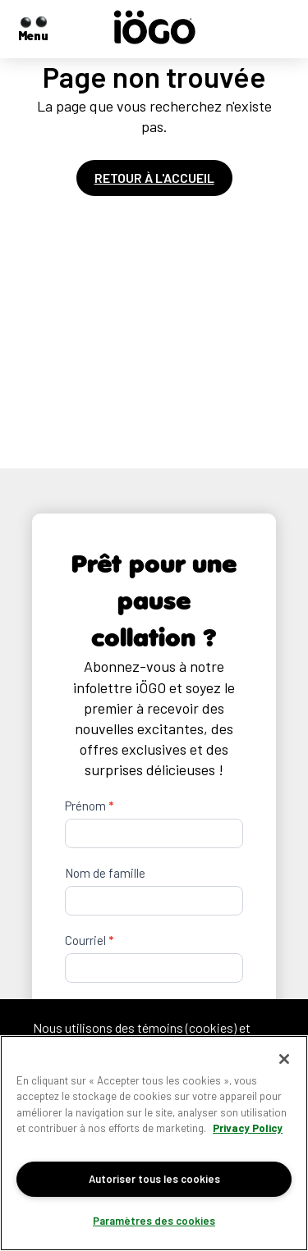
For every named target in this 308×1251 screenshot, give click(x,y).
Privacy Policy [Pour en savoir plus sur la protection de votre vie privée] (248, 1128)
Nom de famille (105, 872)
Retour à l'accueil (154, 177)
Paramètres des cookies (154, 1220)
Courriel (89, 940)
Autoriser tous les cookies (154, 1178)
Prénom (89, 805)
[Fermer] (284, 1059)
